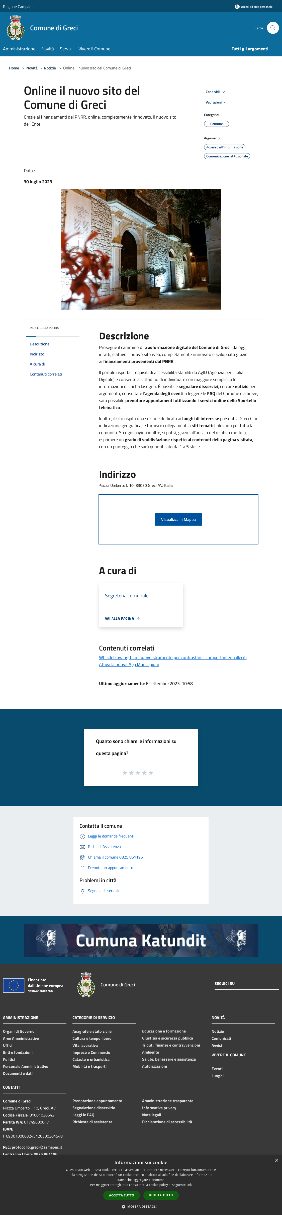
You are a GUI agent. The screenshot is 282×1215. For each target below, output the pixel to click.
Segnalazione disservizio (93, 1108)
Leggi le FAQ (83, 1115)
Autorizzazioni (154, 1066)
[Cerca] (273, 28)
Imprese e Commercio (91, 1052)
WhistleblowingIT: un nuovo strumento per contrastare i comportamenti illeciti (173, 657)
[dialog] (141, 1185)
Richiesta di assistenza (92, 1122)
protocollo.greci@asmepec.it (37, 1147)
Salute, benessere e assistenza (169, 1059)
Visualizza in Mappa (178, 519)
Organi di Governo (19, 1031)
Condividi (216, 92)
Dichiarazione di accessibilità (167, 1122)
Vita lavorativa (85, 1045)
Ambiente (150, 1052)
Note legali (151, 1115)
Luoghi (218, 1076)
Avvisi (217, 1045)
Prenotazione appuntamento (97, 1101)
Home (14, 68)
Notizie (50, 68)
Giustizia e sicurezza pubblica (167, 1038)
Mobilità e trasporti (89, 1066)
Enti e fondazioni (18, 1052)
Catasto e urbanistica (91, 1059)
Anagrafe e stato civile (92, 1031)
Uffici (7, 1045)
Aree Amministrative (21, 1038)
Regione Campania (19, 7)
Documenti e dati (18, 1073)
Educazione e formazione (164, 1031)
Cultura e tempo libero (92, 1038)
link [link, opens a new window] (189, 1185)
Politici (9, 1059)
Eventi (217, 1069)
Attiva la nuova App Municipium (129, 664)
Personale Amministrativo (25, 1066)
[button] (141, 1206)
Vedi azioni (217, 103)
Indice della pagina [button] (44, 327)
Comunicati (221, 1038)
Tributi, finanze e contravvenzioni (171, 1045)
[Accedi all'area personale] (253, 7)
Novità (32, 68)
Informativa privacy (159, 1108)
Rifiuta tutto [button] (161, 1195)
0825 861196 (45, 1154)
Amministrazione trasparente (167, 1101)
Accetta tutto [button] (121, 1195)
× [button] (276, 1160)
